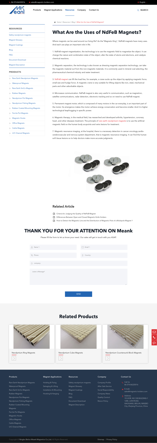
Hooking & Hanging (51, 394)
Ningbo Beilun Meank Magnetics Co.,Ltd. (35, 440)
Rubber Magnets (19, 93)
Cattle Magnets (18, 128)
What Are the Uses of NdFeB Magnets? (90, 22)
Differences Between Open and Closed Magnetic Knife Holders (81, 217)
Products (37, 10)
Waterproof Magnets (20, 83)
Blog (11, 50)
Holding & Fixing (49, 383)
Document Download (17, 60)
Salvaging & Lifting (50, 386)
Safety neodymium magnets (20, 35)
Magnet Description (17, 65)
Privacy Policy (111, 440)
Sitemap (101, 440)
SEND (78, 294)
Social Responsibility (106, 390)
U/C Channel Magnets (21, 133)
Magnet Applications (53, 10)
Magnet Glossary (15, 40)
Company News (104, 394)
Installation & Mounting (52, 390)
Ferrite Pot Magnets (20, 113)
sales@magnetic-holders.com (42, 2)
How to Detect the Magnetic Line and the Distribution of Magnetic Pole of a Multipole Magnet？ (94, 221)
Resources (69, 10)
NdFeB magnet (61, 79)
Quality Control (104, 397)
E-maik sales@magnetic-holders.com (135, 390)
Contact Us (94, 10)
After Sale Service (105, 386)
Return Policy (103, 401)
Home (59, 22)
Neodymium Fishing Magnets (24, 103)
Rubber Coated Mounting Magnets (26, 108)
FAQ (10, 55)
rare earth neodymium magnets (112, 121)
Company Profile (104, 383)
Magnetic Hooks (18, 118)
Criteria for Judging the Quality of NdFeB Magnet (76, 214)
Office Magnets (18, 123)
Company (81, 10)
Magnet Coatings (16, 45)
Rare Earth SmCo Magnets (22, 88)
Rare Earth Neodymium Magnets (25, 78)
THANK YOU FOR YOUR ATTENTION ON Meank (78, 231)
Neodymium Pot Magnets (22, 98)
